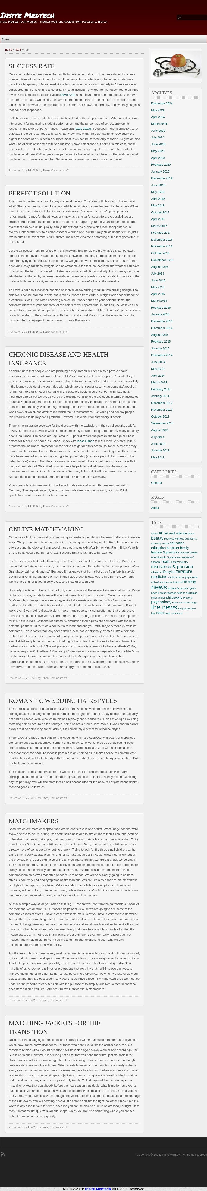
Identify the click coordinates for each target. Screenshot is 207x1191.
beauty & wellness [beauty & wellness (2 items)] (174, 538)
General (156, 482)
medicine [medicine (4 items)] (159, 576)
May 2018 (157, 205)
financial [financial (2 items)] (184, 552)
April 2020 (158, 158)
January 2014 (160, 396)
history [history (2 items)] (175, 562)
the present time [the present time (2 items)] (187, 608)
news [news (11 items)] (159, 587)
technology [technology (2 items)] (191, 602)
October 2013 (160, 416)
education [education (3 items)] (177, 543)
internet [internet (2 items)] (155, 572)
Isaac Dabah (83, 128)
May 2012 (157, 457)
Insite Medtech (27, 15)
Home (8, 49)
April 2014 (158, 375)
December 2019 (162, 178)
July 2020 (157, 137)
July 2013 (157, 437)
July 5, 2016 (29, 1000)
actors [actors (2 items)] (154, 533)
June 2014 (158, 362)
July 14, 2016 (30, 170)
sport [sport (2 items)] (181, 602)
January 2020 (160, 171)
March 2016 (159, 300)
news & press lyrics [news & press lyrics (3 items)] (182, 588)
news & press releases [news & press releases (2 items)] (163, 592)
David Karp (67, 94)
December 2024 (162, 103)
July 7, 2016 (29, 798)
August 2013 (159, 430)
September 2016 (162, 260)
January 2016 (160, 314)
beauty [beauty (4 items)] (157, 538)
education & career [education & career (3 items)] (165, 548)
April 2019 (158, 198)
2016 (18, 49)
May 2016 (157, 287)
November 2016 (162, 246)
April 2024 (158, 117)
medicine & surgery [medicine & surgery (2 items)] (178, 577)
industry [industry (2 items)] (183, 562)
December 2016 (162, 239)
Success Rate (32, 66)
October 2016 (160, 253)
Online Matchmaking (46, 529)
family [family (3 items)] (184, 548)
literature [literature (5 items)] (183, 571)
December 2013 (162, 403)
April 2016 (158, 294)
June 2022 (158, 130)
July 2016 (157, 273)
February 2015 (161, 341)
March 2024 (159, 123)
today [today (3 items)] (160, 613)
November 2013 (162, 409)
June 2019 (158, 185)
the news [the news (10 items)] (164, 607)
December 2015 (162, 321)
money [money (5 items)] (189, 581)
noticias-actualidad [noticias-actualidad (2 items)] (187, 592)
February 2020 (161, 164)
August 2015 (159, 335)
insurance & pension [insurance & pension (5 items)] (172, 566)
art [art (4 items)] (161, 533)
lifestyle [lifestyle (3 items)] (167, 572)
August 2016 (159, 267)
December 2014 (162, 355)
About (6, 39)
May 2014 (157, 368)
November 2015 (162, 328)
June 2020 (158, 144)
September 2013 (162, 423)
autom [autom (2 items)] (191, 533)
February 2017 (161, 232)
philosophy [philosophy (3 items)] (174, 597)
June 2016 (158, 280)
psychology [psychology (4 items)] (161, 602)
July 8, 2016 (29, 678)
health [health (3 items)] (165, 562)
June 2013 (158, 443)
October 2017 (160, 212)
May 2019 (157, 192)
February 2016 (161, 307)
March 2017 (159, 226)
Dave (46, 170)
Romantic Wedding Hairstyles (63, 700)
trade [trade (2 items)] (167, 613)
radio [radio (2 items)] (175, 602)
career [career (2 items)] (165, 543)
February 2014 (161, 389)
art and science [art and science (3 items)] (175, 533)
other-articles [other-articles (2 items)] (158, 597)
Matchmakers (34, 821)
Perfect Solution (39, 193)
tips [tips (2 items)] (153, 613)
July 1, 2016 (29, 1127)
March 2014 (159, 382)
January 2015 (160, 348)
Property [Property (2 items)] (187, 597)
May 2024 (157, 110)
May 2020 (157, 151)
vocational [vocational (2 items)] (176, 613)
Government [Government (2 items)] (174, 557)
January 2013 (160, 450)
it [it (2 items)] (160, 572)
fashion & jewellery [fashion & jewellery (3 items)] (165, 552)
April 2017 (158, 219)
